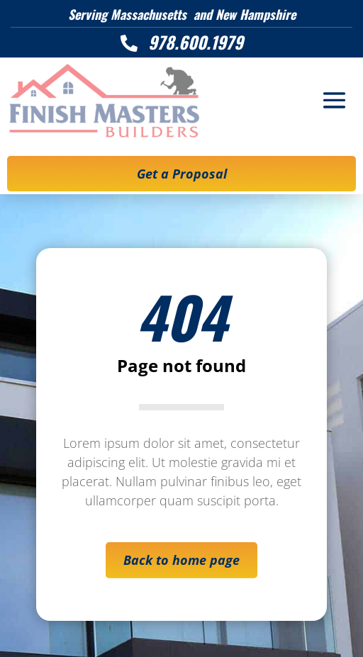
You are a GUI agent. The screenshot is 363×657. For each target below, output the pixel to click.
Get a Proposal (182, 173)
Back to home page (181, 559)
